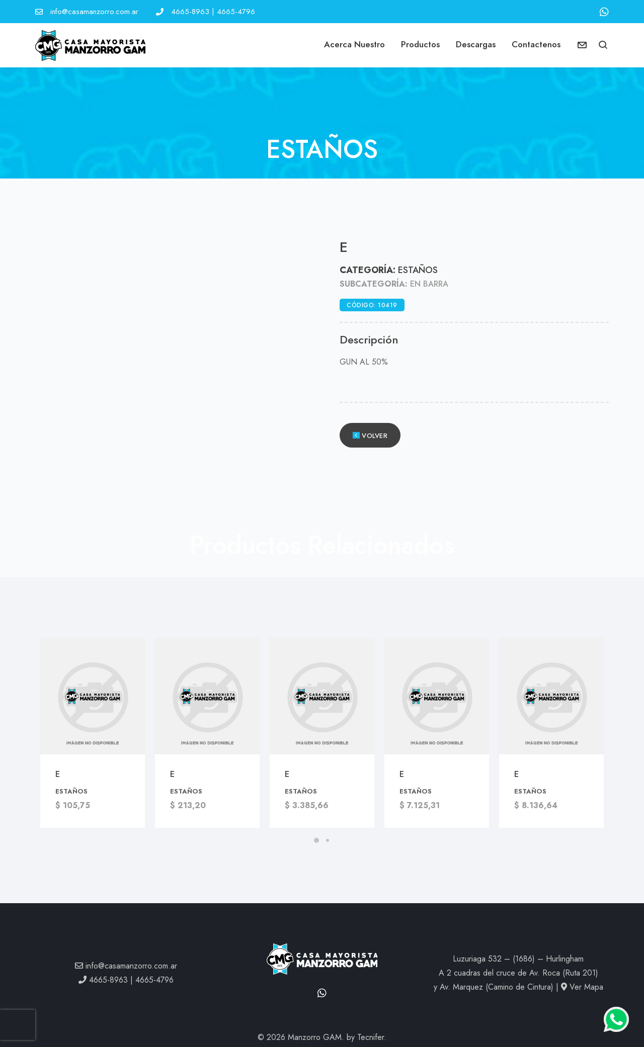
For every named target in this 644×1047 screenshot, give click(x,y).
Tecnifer (370, 1037)
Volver (370, 436)
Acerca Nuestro (354, 44)
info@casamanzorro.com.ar (94, 11)
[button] (603, 46)
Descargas (476, 44)
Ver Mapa (582, 987)
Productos (420, 44)
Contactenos (536, 44)
